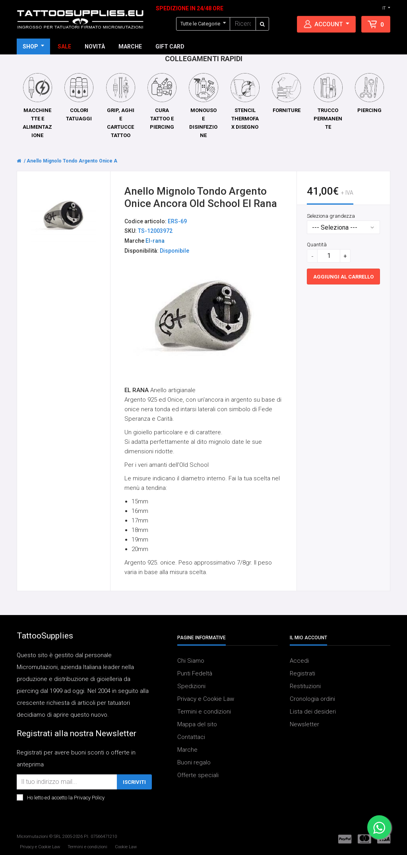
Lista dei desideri (313, 711)
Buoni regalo (194, 762)
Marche (187, 749)
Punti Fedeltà (194, 673)
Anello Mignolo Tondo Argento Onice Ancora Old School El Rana (100, 161)
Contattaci (191, 737)
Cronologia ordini (312, 698)
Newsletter (304, 724)
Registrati (302, 673)
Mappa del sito (197, 724)
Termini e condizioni (204, 711)
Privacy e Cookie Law (205, 698)
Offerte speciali (198, 775)
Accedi (299, 660)
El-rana (155, 241)
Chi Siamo (190, 660)
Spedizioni (191, 686)
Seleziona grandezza (331, 216)
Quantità (317, 245)
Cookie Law (126, 846)
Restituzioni (305, 686)
